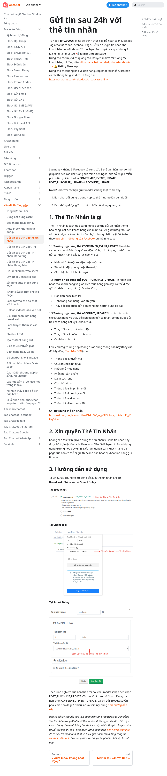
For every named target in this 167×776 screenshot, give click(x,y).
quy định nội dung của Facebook (75, 238)
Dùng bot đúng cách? (20, 217)
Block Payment (16, 129)
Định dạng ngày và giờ (20, 351)
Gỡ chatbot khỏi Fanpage (22, 357)
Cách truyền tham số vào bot (22, 326)
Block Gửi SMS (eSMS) (20, 105)
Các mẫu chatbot (14, 409)
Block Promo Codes (18, 82)
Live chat (9, 146)
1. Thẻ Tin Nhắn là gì (152, 19)
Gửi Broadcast (13, 164)
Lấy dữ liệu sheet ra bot (21, 277)
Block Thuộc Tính (17, 58)
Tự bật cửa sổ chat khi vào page (23, 293)
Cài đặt (8, 193)
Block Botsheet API (18, 123)
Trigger (8, 176)
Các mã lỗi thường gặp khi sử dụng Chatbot (23, 374)
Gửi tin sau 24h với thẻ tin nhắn (23, 239)
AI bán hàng (11, 187)
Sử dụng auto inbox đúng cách (22, 284)
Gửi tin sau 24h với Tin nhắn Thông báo (20, 263)
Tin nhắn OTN (73, 351)
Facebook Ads (12, 181)
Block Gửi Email (16, 94)
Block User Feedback (19, 88)
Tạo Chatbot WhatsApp (18, 438)
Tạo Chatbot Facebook (17, 415)
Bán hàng (10, 158)
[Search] (148, 4)
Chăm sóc (10, 170)
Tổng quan (10, 23)
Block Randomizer (18, 76)
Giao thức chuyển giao (20, 346)
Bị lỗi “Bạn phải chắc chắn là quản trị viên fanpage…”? (23, 401)
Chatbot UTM (15, 334)
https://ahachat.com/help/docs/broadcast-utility (78, 79)
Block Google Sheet (19, 117)
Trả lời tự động (13, 29)
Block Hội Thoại (16, 41)
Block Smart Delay (18, 70)
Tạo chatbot (119, 5)
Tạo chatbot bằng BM (20, 340)
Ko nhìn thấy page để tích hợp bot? (22, 392)
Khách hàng (11, 140)
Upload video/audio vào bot (24, 310)
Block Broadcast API (19, 53)
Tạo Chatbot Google (16, 432)
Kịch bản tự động (17, 35)
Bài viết (8, 152)
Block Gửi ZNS (15, 99)
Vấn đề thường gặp (16, 205)
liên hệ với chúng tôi (118, 730)
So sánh (9, 444)
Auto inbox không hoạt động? (21, 230)
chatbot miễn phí (59, 738)
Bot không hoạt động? (20, 223)
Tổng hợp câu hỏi (17, 211)
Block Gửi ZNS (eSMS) (20, 111)
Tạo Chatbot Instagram (18, 426)
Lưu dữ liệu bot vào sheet (22, 271)
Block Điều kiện (16, 64)
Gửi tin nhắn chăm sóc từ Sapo (22, 365)
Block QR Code (16, 135)
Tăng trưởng (11, 199)
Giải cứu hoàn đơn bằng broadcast (21, 317)
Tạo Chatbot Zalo (14, 421)
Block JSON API (16, 47)
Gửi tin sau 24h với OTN (21, 247)
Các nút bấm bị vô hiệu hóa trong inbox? (23, 383)
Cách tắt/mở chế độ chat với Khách (22, 302)
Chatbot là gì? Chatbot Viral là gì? (22, 16)
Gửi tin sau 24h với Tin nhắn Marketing (20, 254)
